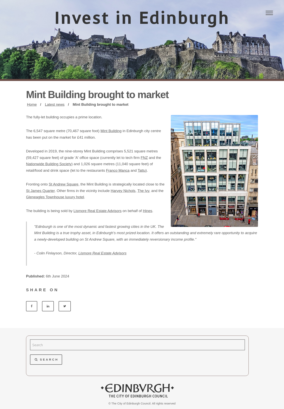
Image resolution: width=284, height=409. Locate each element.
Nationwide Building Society (48, 164)
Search (49, 359)
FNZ (144, 158)
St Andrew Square (63, 184)
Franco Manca (117, 170)
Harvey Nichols (123, 191)
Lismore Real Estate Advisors (98, 211)
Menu (269, 12)
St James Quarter (40, 191)
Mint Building (110, 131)
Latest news (55, 104)
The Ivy (143, 191)
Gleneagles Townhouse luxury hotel (55, 197)
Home (32, 104)
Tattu (142, 170)
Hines (147, 211)
